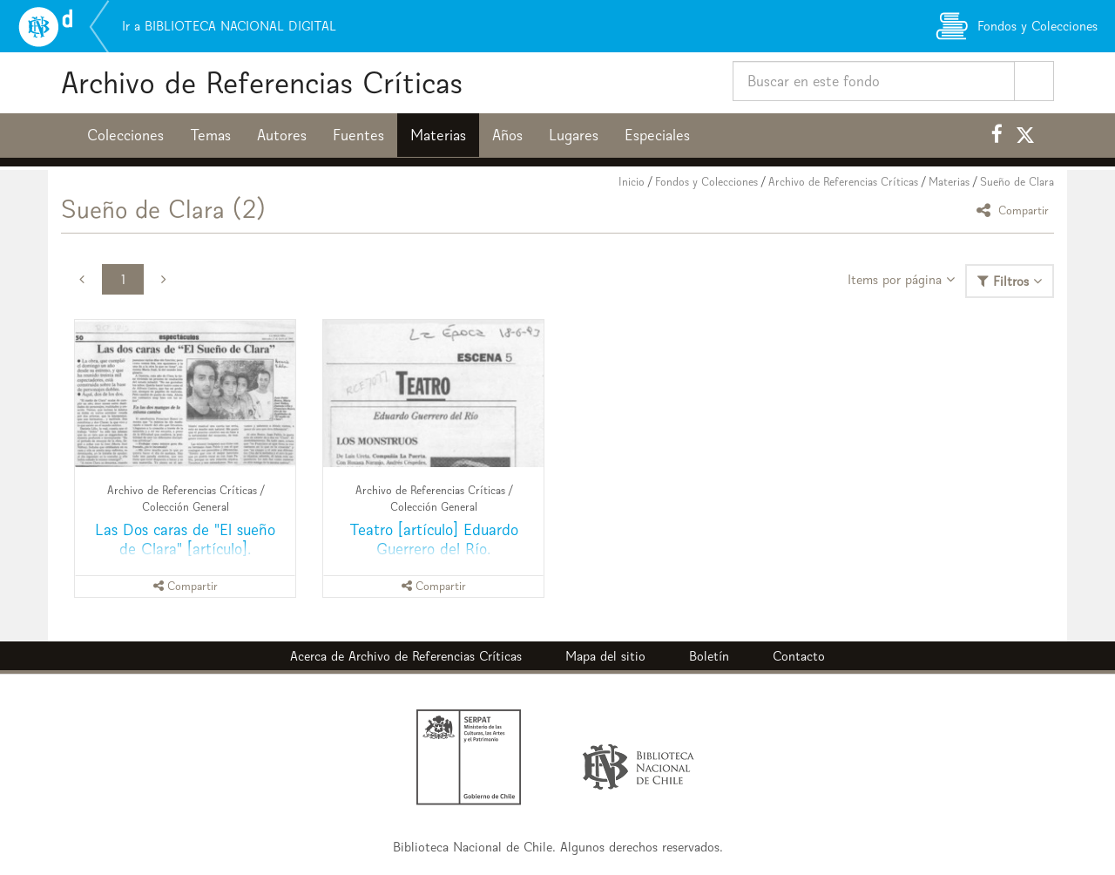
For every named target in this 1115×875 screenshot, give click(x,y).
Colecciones (125, 135)
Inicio (631, 181)
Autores (282, 135)
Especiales (657, 135)
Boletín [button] (709, 656)
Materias (438, 135)
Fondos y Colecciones (706, 181)
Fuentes (358, 135)
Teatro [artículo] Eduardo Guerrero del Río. (433, 539)
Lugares (573, 135)
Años (507, 135)
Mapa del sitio (605, 656)
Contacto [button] (799, 656)
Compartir (1015, 209)
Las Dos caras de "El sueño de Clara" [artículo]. (185, 539)
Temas (210, 135)
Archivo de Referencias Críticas (262, 82)
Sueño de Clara (1017, 181)
